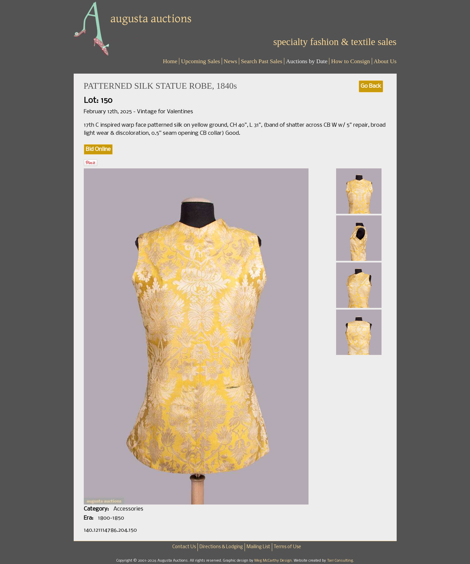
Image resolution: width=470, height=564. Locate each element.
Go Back (371, 86)
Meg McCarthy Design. (274, 561)
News (230, 61)
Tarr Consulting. (340, 561)
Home (170, 61)
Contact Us (184, 547)
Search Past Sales (261, 61)
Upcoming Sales (200, 61)
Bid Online (98, 149)
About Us (385, 61)
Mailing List (258, 547)
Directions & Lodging (221, 547)
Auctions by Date (306, 61)
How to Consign (350, 61)
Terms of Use (287, 547)
